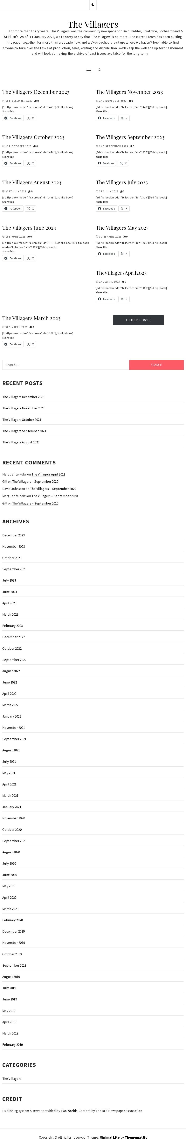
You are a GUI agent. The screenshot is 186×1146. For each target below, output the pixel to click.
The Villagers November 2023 (129, 91)
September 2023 (14, 569)
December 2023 (13, 535)
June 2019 (9, 999)
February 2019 (12, 1044)
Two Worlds (69, 1111)
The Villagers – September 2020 (35, 481)
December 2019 (13, 931)
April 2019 (9, 1022)
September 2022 (14, 660)
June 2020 (9, 875)
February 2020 (12, 920)
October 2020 (12, 829)
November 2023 (13, 546)
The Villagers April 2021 (48, 474)
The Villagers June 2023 (29, 227)
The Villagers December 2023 (35, 91)
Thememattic (136, 1137)
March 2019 (10, 1033)
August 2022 (11, 671)
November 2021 (13, 728)
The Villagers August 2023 (31, 182)
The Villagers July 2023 (122, 182)
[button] (93, 5)
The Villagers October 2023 (33, 137)
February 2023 (12, 626)
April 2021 (9, 784)
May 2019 (8, 1011)
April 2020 (9, 897)
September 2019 (14, 965)
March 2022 (10, 705)
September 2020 (14, 841)
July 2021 (9, 761)
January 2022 (11, 716)
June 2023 (9, 592)
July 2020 (9, 863)
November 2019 (13, 943)
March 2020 (10, 909)
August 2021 (11, 750)
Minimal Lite (110, 1137)
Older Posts (138, 320)
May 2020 (8, 886)
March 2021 (10, 795)
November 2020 (13, 818)
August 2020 (11, 852)
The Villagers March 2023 (31, 318)
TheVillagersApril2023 (121, 272)
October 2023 (12, 558)
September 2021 (14, 739)
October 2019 (12, 954)
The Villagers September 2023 (130, 137)
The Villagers (93, 24)
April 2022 (9, 693)
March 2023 (10, 614)
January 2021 (11, 807)
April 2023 (9, 603)
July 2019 (9, 988)
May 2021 (8, 773)
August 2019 (11, 977)
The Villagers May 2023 (122, 227)
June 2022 (9, 682)
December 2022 (13, 637)
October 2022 (12, 648)
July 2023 (9, 580)
